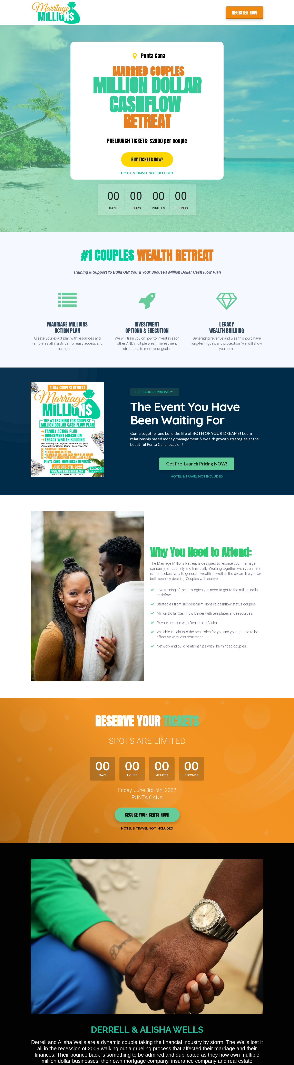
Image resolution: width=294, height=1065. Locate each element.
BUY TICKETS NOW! (147, 159)
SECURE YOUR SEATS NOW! (147, 814)
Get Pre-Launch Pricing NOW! (196, 463)
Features (182, 12)
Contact (214, 12)
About (198, 12)
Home (165, 12)
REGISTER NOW (244, 12)
